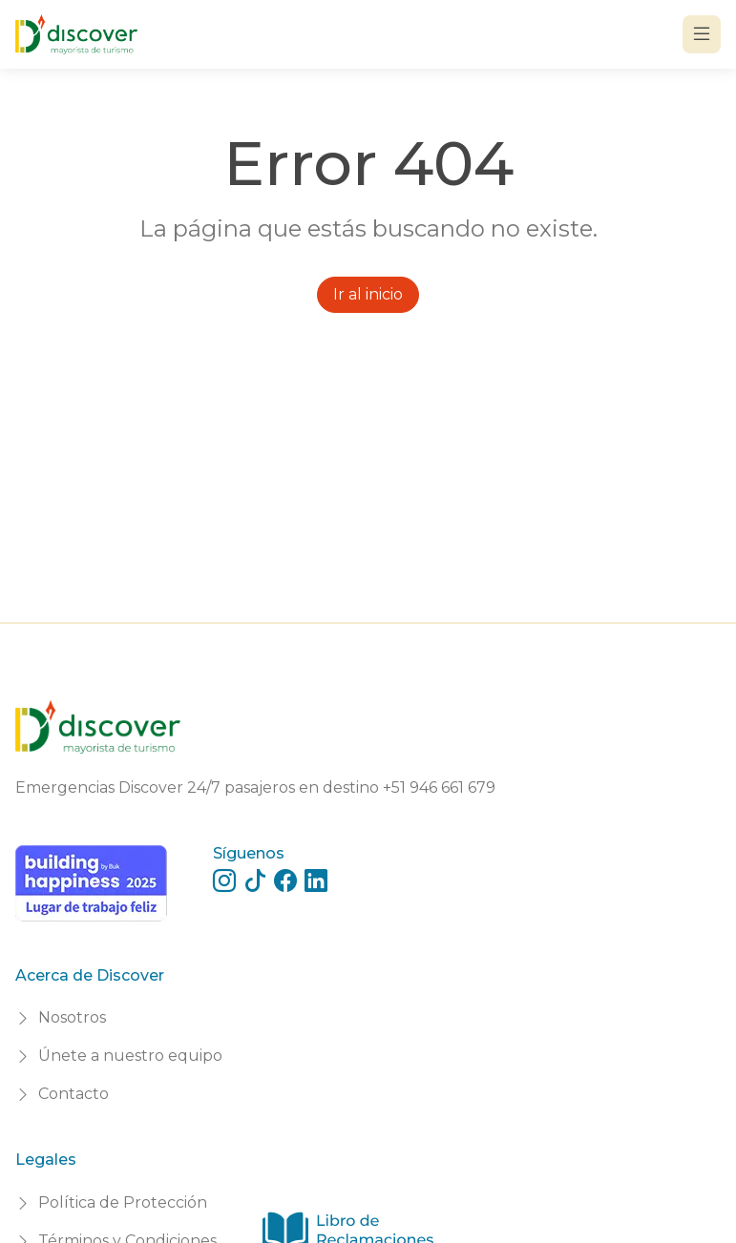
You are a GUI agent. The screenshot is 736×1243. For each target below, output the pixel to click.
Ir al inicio (368, 294)
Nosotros (72, 1017)
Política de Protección (122, 1202)
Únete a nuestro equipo (130, 1055)
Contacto (73, 1094)
